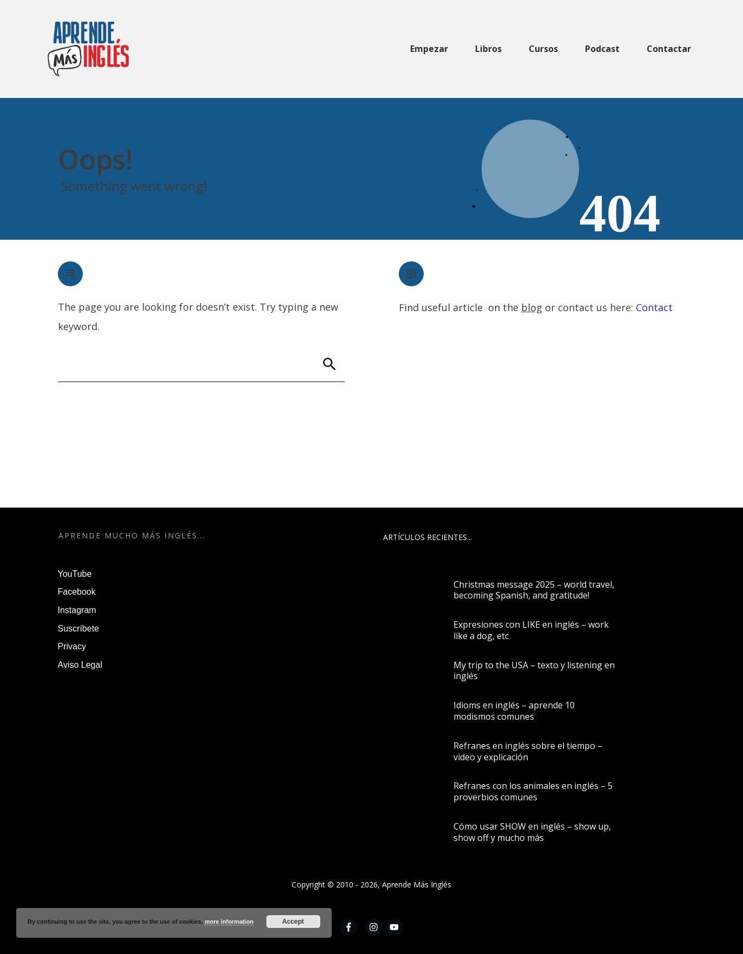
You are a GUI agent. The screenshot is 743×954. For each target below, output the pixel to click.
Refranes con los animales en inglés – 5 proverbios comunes (533, 791)
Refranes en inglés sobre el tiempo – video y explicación (527, 751)
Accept (293, 921)
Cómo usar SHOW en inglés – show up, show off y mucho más (532, 832)
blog (531, 307)
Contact (654, 307)
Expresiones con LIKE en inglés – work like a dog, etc (531, 630)
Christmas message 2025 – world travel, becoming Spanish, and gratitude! (533, 590)
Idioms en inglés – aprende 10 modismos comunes (514, 710)
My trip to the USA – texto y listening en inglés (534, 670)
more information (229, 921)
